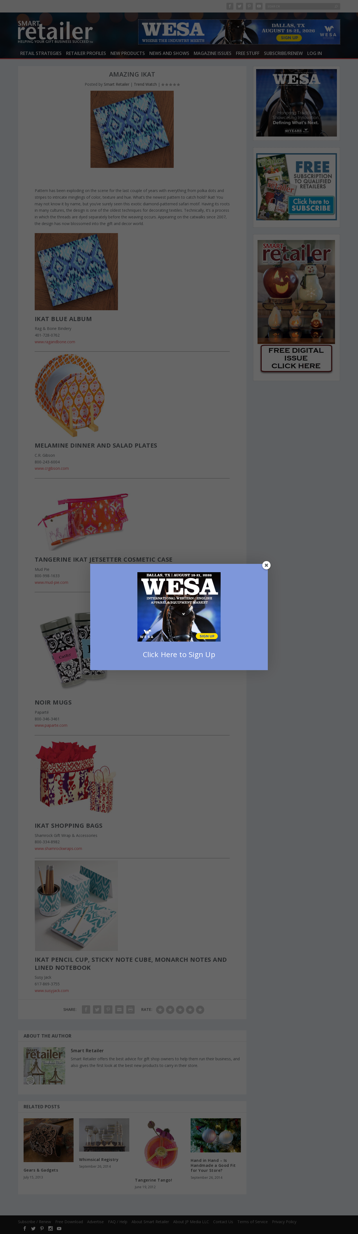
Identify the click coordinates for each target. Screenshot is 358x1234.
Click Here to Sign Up (179, 654)
